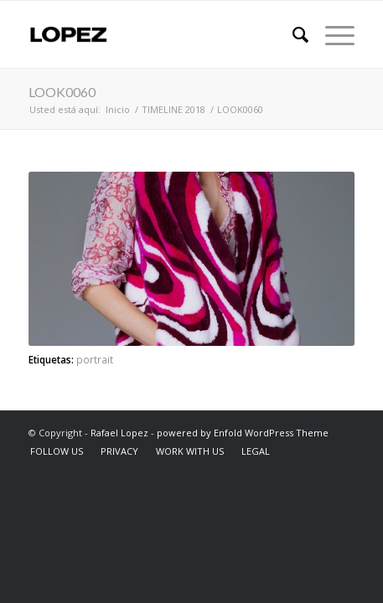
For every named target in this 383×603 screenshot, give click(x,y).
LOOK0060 (62, 92)
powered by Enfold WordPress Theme (243, 432)
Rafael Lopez (119, 432)
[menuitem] (292, 34)
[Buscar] (292, 34)
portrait (94, 359)
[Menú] (331, 34)
